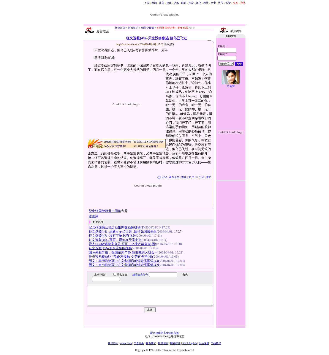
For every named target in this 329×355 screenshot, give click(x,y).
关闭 (208, 177)
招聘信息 (163, 343)
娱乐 (169, 2)
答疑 (228, 2)
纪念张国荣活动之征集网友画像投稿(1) (116, 227)
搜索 (191, 2)
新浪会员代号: (137, 274)
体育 (161, 2)
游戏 (176, 2)
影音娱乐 (133, 27)
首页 (146, 2)
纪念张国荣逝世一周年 (105, 211)
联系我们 (151, 343)
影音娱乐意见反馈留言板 (164, 332)
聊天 (206, 2)
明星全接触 (147, 27)
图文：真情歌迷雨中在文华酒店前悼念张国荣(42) (124, 265)
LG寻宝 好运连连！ (147, 146)
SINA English (189, 343)
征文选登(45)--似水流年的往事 (110, 248)
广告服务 (139, 343)
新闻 (154, 2)
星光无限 (174, 177)
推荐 (184, 177)
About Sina (126, 343)
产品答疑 (216, 343)
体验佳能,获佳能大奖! (118, 141)
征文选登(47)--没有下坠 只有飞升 (112, 235)
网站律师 (175, 343)
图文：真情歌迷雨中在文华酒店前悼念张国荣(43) (124, 261)
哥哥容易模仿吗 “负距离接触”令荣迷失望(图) (121, 256)
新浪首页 (120, 27)
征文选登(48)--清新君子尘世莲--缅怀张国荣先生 (123, 231)
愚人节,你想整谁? (116, 146)
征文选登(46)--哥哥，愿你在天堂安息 (115, 240)
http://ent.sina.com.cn (128, 44)
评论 (164, 177)
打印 (201, 177)
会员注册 (204, 343)
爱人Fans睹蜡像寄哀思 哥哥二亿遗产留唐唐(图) (122, 244)
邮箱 (183, 2)
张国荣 (231, 85)
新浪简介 (113, 343)
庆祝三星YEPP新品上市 (149, 141)
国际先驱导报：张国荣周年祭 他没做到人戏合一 (123, 252)
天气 (220, 2)
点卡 (213, 2)
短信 (198, 2)
